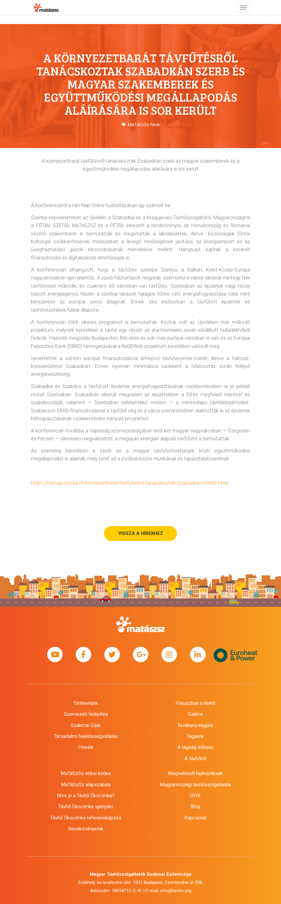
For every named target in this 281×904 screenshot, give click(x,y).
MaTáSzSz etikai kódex (86, 773)
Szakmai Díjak (86, 725)
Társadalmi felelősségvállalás (86, 736)
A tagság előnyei (195, 747)
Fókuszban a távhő (195, 703)
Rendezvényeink (85, 829)
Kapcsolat (195, 818)
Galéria (195, 714)
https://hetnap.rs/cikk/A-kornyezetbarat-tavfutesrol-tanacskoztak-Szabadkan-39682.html (129, 483)
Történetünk (85, 703)
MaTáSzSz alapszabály (86, 785)
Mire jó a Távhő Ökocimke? (86, 795)
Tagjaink (195, 736)
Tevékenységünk (195, 725)
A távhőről (195, 758)
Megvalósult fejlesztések (195, 773)
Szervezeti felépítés (86, 714)
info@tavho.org (175, 890)
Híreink (86, 747)
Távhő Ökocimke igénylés (85, 806)
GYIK (195, 795)
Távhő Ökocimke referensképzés (85, 818)
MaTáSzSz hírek (144, 124)
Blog (195, 806)
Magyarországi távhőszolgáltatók (195, 785)
